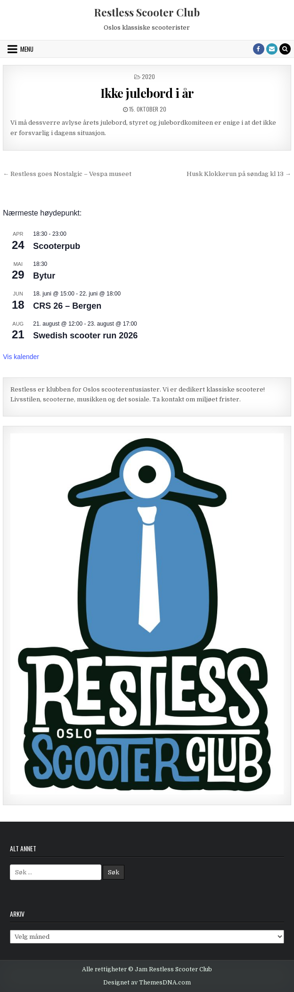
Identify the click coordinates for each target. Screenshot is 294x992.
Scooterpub (56, 246)
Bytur (44, 275)
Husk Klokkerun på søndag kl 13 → (239, 173)
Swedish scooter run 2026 (85, 335)
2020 (148, 76)
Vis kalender (21, 356)
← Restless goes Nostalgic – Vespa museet (67, 173)
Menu (26, 49)
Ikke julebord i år (147, 93)
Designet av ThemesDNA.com (147, 982)
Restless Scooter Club (147, 12)
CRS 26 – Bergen (67, 306)
